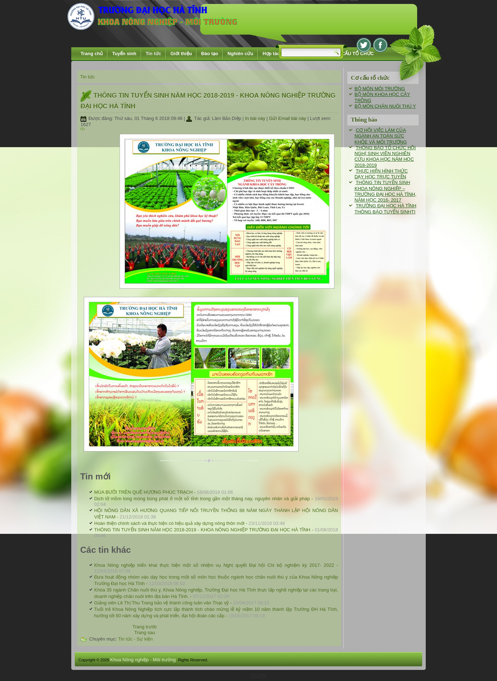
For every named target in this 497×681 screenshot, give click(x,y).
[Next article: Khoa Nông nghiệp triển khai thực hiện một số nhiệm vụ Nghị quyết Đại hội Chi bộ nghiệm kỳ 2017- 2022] (144, 632)
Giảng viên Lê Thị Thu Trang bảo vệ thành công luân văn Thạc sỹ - (181, 602)
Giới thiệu (181, 53)
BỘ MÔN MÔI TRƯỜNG (379, 88)
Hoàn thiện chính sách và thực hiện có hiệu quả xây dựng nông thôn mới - (189, 523)
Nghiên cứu (240, 53)
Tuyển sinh (124, 53)
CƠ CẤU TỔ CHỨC (353, 53)
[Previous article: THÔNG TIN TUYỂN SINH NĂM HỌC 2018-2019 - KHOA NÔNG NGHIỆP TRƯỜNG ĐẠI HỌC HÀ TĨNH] (144, 626)
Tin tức (153, 53)
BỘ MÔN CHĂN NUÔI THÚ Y (385, 106)
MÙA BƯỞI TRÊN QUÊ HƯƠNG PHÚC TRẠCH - (163, 492)
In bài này (255, 118)
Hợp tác (271, 53)
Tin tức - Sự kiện (135, 639)
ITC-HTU (258, 675)
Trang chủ (92, 53)
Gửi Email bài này (288, 118)
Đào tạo (209, 53)
